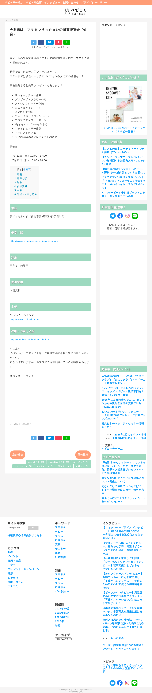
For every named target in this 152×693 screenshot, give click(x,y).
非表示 (27, 169)
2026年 (59, 621)
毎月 (57, 553)
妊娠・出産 (14, 560)
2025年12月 (62, 617)
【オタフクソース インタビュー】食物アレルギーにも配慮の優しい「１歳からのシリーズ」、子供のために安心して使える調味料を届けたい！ (123, 580)
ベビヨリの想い (14, 2)
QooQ (81, 692)
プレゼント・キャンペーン (23, 569)
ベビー (59, 531)
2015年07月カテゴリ (58, 462)
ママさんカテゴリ (45, 466)
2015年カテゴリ (36, 462)
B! (49, 42)
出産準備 (60, 557)
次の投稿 (17, 454)
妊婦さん (60, 540)
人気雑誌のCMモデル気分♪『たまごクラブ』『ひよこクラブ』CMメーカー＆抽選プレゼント (124, 380)
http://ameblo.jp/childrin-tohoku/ (29, 339)
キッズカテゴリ (81, 462)
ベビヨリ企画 (34, 2)
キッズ (59, 535)
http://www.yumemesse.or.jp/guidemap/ (34, 241)
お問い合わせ (71, 2)
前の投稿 (83, 454)
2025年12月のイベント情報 (129, 438)
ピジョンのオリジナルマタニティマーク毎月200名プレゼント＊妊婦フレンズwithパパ (124, 415)
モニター (60, 548)
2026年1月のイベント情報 (130, 434)
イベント (13, 556)
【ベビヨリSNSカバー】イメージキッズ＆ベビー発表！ (123, 130)
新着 (10, 552)
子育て (12, 565)
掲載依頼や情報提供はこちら (25, 535)
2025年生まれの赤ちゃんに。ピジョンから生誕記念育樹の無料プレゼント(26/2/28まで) (123, 403)
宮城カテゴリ (64, 466)
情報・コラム (15, 582)
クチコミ (13, 586)
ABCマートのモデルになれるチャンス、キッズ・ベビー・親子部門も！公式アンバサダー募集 (123, 391)
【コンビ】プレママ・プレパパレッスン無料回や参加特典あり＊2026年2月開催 (123, 161)
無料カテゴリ (82, 466)
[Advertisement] (50, 398)
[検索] (17, 528)
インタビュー (52, 2)
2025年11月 (62, 613)
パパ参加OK (62, 591)
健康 (10, 573)
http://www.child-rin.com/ (25, 319)
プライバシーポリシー (94, 2)
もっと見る (117, 638)
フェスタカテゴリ (23, 466)
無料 (57, 544)
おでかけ (13, 577)
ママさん (60, 527)
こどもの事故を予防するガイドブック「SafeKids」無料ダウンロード (123, 668)
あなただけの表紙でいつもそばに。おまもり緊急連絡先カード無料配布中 (123, 490)
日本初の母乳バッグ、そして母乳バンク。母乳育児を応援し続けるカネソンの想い (122, 612)
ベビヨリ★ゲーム (112, 448)
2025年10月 (62, 608)
